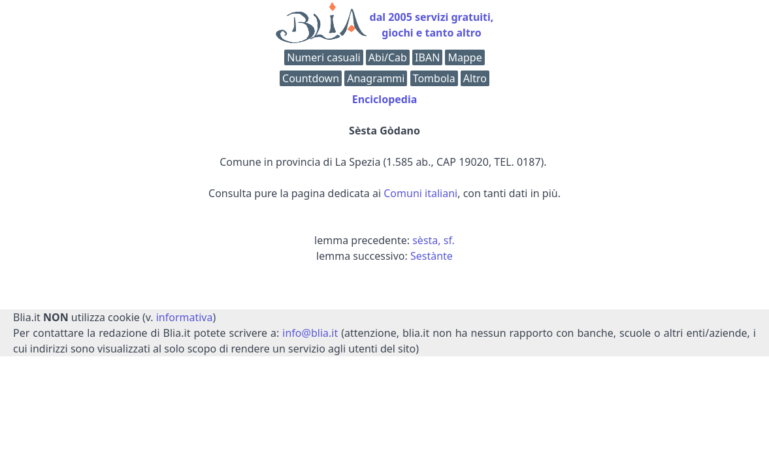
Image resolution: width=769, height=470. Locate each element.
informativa (184, 317)
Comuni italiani (420, 193)
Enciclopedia (384, 99)
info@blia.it (310, 333)
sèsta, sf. (433, 240)
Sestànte (431, 256)
